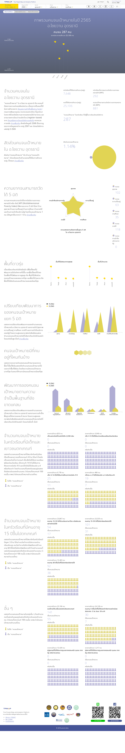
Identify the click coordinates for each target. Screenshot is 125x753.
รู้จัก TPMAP (101, 2)
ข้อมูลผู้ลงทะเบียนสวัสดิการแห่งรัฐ (21, 120)
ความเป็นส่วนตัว (10, 721)
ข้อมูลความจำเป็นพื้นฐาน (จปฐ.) (30, 109)
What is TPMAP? (11, 717)
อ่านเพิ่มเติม (15, 123)
